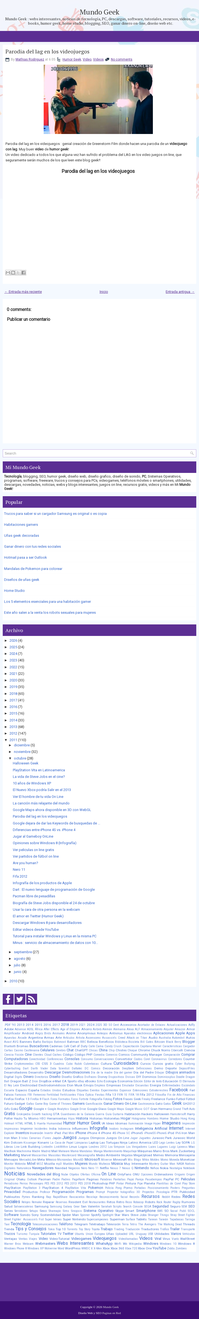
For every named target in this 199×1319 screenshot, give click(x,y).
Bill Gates (146, 1042)
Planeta (149, 1183)
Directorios (41, 1077)
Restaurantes (97, 1202)
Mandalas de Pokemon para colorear (33, 569)
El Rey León (11, 1085)
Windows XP (36, 1248)
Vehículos (188, 1234)
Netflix (104, 1168)
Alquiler (169, 1029)
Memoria (171, 1155)
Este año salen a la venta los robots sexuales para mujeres (50, 612)
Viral (158, 1239)
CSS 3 (47, 1064)
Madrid (46, 1151)
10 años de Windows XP (32, 783)
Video (87, 59)
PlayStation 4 (52, 1188)
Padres (65, 1179)
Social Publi (178, 1211)
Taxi (7, 1224)
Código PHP (83, 1055)
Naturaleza (24, 1168)
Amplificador (12, 1033)
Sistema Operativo (98, 1211)
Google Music (133, 1109)
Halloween (161, 1114)
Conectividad (37, 1059)
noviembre (22, 752)
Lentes (170, 1142)
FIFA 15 (122, 1095)
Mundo (93, 1164)
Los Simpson (116, 1147)
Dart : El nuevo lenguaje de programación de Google (54, 889)
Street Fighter (186, 1215)
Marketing (12, 1155)
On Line (109, 1174)
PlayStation (12, 1188)
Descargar (53, 1072)
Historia (82, 1118)
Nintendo (142, 1168)
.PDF (7, 1025)
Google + (40, 1109)
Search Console (133, 1206)
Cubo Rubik (74, 1064)
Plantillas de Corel (168, 1183)
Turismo (21, 1234)
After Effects (51, 1029)
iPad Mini (68, 1133)
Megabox (127, 1155)
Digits (18, 1077)
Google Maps (115, 1109)
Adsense (20, 1029)
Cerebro (61, 1050)
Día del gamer (123, 1072)
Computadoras (16, 1059)
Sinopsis (76, 1211)
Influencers (80, 1128)
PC (177, 1179)
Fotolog (107, 1099)
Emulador (128, 1085)
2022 (13, 667)
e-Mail (56, 1081)
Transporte (188, 1229)
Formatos (64, 1099)
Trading (119, 1229)
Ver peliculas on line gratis (33, 850)
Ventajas (10, 1239)
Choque (132, 1050)
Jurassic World (184, 1138)
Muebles (68, 1164)
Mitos (145, 1159)
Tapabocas (177, 1219)
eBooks (90, 1081)
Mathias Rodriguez (30, 59)
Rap (48, 1197)
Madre (36, 1151)
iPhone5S (150, 1133)
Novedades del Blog (43, 1174)
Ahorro (86, 1029)
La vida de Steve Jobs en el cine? (39, 777)
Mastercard (69, 1155)
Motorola (20, 1164)
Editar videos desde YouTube (36, 929)
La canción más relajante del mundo (41, 803)
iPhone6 (161, 1133)
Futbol (180, 1099)
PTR (174, 1192)
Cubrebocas (91, 1064)
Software (11, 1215)
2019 (13, 687)
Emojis (89, 1085)
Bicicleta (133, 1042)
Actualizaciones (177, 1025)
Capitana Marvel (150, 1046)
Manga (98, 1151)
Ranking (38, 1197)
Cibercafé (177, 1050)
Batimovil (60, 1042)
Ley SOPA (183, 1142)
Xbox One (145, 1248)
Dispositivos (116, 1077)
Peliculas (188, 1179)
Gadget (19, 1104)
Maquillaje (130, 1151)
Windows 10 (168, 1244)
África (39, 1029)
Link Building (30, 1147)
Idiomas (121, 1123)
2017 (13, 700)
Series (8, 1211)
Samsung (41, 1206)
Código (68, 1055)
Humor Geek (72, 59)
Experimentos (109, 1090)
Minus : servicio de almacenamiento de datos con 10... (55, 943)
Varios (176, 1234)
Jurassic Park (162, 1138)
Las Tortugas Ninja (113, 1142)
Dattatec (77, 1068)
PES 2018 (84, 1183)
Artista (80, 1038)
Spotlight (107, 1215)
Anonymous (86, 1033)
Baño (37, 1042)
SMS (159, 1211)
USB (150, 1234)
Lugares (162, 1147)
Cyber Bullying (185, 1064)
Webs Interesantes (75, 1243)
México (51, 1159)
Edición (138, 1081)
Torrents (72, 1229)
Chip (112, 1050)
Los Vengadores (136, 1147)
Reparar (48, 1202)
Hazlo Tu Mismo (26, 1118)
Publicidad (187, 1192)
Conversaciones (104, 1059)
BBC (83, 1042)
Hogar (125, 1118)
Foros (74, 1099)
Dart (25, 1068)
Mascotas (54, 1155)
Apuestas (10, 1038)
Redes (175, 1197)
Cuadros (58, 1064)
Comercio (111, 1055)
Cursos (145, 1064)
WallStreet (187, 1239)
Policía (109, 1188)
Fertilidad (53, 1095)
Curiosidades (126, 1063)
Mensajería (187, 1155)
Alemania (119, 1029)
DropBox (45, 1081)
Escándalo (188, 1085)
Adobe (9, 1029)
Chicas (93, 1050)
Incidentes (40, 1128)
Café (66, 1046)
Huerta (41, 1123)
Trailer (175, 1229)
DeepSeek (128, 1068)
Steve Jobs (138, 1215)
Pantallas (119, 1179)
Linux (73, 1147)
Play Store (188, 1183)
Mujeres (81, 1163)
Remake (37, 1202)
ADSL (30, 1029)
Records (134, 1197)
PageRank (78, 1179)
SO (166, 1211)
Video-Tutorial (59, 1239)
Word (61, 1248)
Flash (45, 1099)
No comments (121, 59)
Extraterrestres (158, 1090)
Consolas (71, 1059)
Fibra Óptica (85, 1095)
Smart (129, 1211)
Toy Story (84, 1229)
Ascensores (93, 1038)
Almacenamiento (151, 1029)
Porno (128, 1188)
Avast (7, 1042)
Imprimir (26, 1128)
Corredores (175, 1059)
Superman (117, 1219)
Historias (96, 1118)
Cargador (189, 1046)
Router (167, 1202)
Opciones (147, 1174)
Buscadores (39, 1046)
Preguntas (188, 1188)
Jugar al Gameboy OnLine (33, 836)
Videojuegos (105, 1238)
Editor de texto (153, 1081)
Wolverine (50, 1248)
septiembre (23, 952)
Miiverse (106, 1159)
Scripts (117, 1206)
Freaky (146, 1099)
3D (105, 1025)
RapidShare (60, 1197)
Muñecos (104, 1164)
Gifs (7, 1109)
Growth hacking (41, 1114)
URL (131, 1234)
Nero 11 (19, 869)
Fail (192, 1090)
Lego (162, 1142)
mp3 (59, 1164)
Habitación (132, 1114)
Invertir (48, 1133)
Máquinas (145, 1151)
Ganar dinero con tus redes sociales (32, 546)
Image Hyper (152, 1123)
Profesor (45, 1192)
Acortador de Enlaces (151, 1025)
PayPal (169, 1179)
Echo (100, 1081)
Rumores (188, 1202)
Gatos (167, 1104)
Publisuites (12, 1197)
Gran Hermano (161, 1109)
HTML (19, 1123)
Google (25, 1108)
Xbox (106, 1248)
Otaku (20, 1179)
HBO (43, 1118)
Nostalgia (176, 1168)
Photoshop (100, 1183)
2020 (13, 680)
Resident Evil (78, 1202)
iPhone (80, 1133)
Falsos (9, 1095)
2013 (13, 727)
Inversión (36, 1133)
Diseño (55, 1077)
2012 (13, 733)
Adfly (191, 1025)
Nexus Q (127, 1168)
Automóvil (178, 1038)
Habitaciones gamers (21, 525)
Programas (85, 1192)
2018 (13, 694)
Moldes (154, 1159)
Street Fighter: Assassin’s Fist (24, 1219)
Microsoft (92, 1159)
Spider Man (70, 1215)
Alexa (130, 1029)
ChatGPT (81, 1050)
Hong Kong (187, 1118)
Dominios (149, 1077)
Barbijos (47, 1042)
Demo (158, 1068)
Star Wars (121, 1215)
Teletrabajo (97, 1224)
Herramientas (57, 1118)
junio (18, 972)
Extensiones (140, 1090)
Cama (99, 1046)
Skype (119, 1211)
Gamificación (93, 1104)
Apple (180, 1033)
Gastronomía (146, 1104)
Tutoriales (48, 1234)
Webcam (28, 1244)
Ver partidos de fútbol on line (36, 856)
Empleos (99, 1085)
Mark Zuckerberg (182, 1151)
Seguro (175, 1206)
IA (103, 1123)
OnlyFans (124, 1174)
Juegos (69, 1137)
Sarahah (106, 1206)
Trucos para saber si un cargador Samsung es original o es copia (55, 514)
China (103, 1050)
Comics (124, 1055)
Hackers (147, 1114)
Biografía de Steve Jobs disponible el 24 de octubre (54, 903)
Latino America (140, 1142)
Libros (8, 1147)
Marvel (26, 1155)
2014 (13, 720)
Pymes (26, 1197)
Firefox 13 (22, 1099)
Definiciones (144, 1068)
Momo (164, 1159)
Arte (58, 1038)
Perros (24, 1183)
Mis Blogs (134, 1159)
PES (46, 1183)
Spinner (85, 1215)
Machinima (24, 1151)
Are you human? (25, 863)
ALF (137, 1029)
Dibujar (159, 1072)
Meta (41, 1159)
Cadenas (56, 1046)
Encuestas (142, 1085)
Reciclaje (91, 1197)
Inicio (104, 292)
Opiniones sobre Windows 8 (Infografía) (44, 843)
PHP (112, 1183)
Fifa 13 (111, 1095)
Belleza (92, 1042)
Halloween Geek (25, 763)
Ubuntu (79, 1234)
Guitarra (117, 1114)
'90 (14, 1025)
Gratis (9, 1113)
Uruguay (141, 1234)
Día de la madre (101, 1072)
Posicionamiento (158, 1188)
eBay (81, 1081)
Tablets (141, 1219)
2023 (13, 660)
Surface (130, 1219)
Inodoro (113, 1128)
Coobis (138, 1059)
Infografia (98, 1128)
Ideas (110, 1123)
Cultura (106, 1064)
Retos (111, 1202)
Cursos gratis (163, 1064)
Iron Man (188, 1133)
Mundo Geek (99, 11)
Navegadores (43, 1168)
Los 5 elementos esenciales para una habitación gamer (47, 601)
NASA (180, 1164)
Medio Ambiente (108, 1155)
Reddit (166, 1197)
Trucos (9, 1234)
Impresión (188, 1123)
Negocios (74, 1168)
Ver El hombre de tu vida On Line (38, 797)
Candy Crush (113, 1046)
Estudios (69, 1090)
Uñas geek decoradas (21, 535)
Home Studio (14, 591)
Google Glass (96, 1109)
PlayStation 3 (31, 1188)
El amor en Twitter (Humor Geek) (38, 916)
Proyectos (148, 1192)
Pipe (140, 1183)
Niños (154, 1168)
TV (59, 1234)
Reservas (61, 1202)
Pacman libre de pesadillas (34, 896)
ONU (136, 1174)
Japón (56, 1138)
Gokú (14, 1109)
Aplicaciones (163, 1033)
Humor (69, 1123)
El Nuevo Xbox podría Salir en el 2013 (42, 790)
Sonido (25, 1215)
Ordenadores (163, 1174)
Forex (54, 1099)
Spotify (96, 1215)
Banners (26, 1042)
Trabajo (107, 1229)
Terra (125, 1224)
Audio (153, 1038)
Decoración (111, 1068)
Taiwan (153, 1219)
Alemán (107, 1029)
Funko (170, 1099)
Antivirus (116, 1033)
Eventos (95, 1090)
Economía (125, 1081)
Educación (170, 1081)
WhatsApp (104, 1243)
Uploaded (121, 1234)
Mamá (74, 1151)
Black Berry (173, 1042)
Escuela (9, 1090)
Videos (98, 59)
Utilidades (162, 1234)
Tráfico (164, 1229)
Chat (70, 1050)
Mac (192, 1147)
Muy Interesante (136, 1164)
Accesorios (128, 1025)
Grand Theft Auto (184, 1109)
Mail (54, 1151)
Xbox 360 (117, 1248)
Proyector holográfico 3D (123, 1192)
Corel (147, 1059)
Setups (33, 1211)
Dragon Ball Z (20, 1081)
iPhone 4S (108, 1133)
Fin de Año (174, 1095)
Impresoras (11, 1128)
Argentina (35, 1038)
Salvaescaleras (23, 1206)
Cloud (48, 1055)
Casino (18, 1050)
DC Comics (92, 1068)
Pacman (44, 1179)
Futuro (9, 1104)
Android (28, 1033)
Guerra (99, 1114)
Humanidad (54, 1123)
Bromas (22, 1046)
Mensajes (11, 1159)
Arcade (22, 1038)
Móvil (31, 1163)
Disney (103, 1077)
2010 (13, 981)
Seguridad (160, 1206)
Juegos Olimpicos (91, 1138)
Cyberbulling (12, 1068)
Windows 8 (186, 1244)
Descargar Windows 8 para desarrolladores (47, 923)
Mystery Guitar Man (162, 1164)
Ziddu (171, 1248)
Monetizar (187, 1159)
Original (9, 1179)
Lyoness (182, 1147)
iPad (57, 1133)
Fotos (117, 1099)
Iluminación (135, 1123)
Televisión (113, 1224)
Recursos (150, 1196)
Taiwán (163, 1219)
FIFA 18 (134, 1095)
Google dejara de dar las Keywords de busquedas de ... (56, 823)
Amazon (180, 1029)
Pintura (130, 1183)
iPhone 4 (93, 1133)
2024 (13, 654)
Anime (71, 1033)
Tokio (51, 1229)
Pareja (139, 1179)
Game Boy (41, 1104)
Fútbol (190, 1099)
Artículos (69, 1038)
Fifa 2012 (20, 876)
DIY (138, 1077)
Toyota (95, 1229)
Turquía (34, 1234)
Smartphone (146, 1211)
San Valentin (90, 1206)
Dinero (28, 1077)
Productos (30, 1192)
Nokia (164, 1168)
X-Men (98, 1248)
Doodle (180, 1077)
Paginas (93, 1179)
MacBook (10, 1151)
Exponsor (125, 1090)
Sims (66, 1211)
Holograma (139, 1118)
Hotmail (9, 1123)
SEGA (147, 1206)
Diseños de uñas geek (21, 580)
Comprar (188, 1054)
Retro (120, 1202)
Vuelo (175, 1239)
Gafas (30, 1104)
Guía (108, 1114)
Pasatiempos (153, 1179)
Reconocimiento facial (113, 1197)
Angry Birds (43, 1033)
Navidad (61, 1168)
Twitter (68, 1234)
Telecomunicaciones (45, 1224)
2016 (13, 707)
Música (117, 1163)
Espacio (21, 1090)
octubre (20, 758)
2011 (13, 740)
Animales (58, 1033)
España (33, 1090)
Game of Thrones (60, 1104)
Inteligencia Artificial (151, 1128)
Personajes (36, 1183)
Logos (82, 1147)
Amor (190, 1029)
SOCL (191, 1211)
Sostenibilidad (50, 1215)
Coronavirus (159, 1059)
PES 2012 (57, 1183)
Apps (190, 1033)
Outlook (32, 1179)
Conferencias (55, 1059)
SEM (184, 1206)
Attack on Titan (137, 1038)
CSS (37, 1064)
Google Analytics (58, 1109)
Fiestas (100, 1095)
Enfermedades (171, 1085)
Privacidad (12, 1192)
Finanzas (189, 1095)
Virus (166, 1239)
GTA (56, 1114)
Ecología (110, 1081)
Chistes (121, 1050)
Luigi (172, 1147)
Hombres (153, 1118)
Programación (63, 1192)
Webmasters (45, 1243)
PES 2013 (70, 1183)
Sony (35, 1215)
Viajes (33, 1239)
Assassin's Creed (113, 1038)
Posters (175, 1188)
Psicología (163, 1192)
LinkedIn (47, 1147)
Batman (73, 1042)
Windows (150, 1243)
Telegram (81, 1224)
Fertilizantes (68, 1095)
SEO (191, 1206)
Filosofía (160, 1095)
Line (17, 1147)
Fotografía (96, 1099)
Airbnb (97, 1029)
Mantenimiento (112, 1151)
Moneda (174, 1159)
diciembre (22, 745)
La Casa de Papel (61, 1142)
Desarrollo (35, 1072)
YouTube (159, 1248)
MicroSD (78, 1159)
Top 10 (61, 1229)
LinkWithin (61, 1147)
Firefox (9, 1099)
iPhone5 (137, 1133)
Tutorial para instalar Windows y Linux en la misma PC (54, 936)
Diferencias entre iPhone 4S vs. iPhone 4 (44, 830)
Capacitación (131, 1046)
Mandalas (86, 1151)
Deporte (171, 1068)
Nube (64, 1174)
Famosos (20, 1095)
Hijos (71, 1118)
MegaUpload (142, 1155)
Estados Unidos (50, 1090)
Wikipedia (135, 1244)
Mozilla (49, 1164)
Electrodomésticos (52, 1085)
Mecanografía (86, 1155)
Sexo (43, 1211)
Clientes (38, 1055)
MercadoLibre (28, 1159)
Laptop (94, 1142)
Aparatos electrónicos (138, 1033)
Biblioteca (121, 1042)
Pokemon (95, 1188)
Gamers (78, 1103)
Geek (177, 1103)
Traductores (150, 1229)
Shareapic (55, 1211)
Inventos (22, 1133)
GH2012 (189, 1104)
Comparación (171, 1055)
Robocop (138, 1202)
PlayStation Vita (75, 1188)
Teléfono (66, 1224)
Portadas (140, 1188)
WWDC (85, 1248)
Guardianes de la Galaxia (77, 1114)
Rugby (176, 1202)
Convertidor (123, 1059)
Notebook (189, 1168)
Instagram (126, 1128)
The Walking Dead (170, 1224)
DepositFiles (187, 1068)
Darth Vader (39, 1068)
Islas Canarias (31, 1138)
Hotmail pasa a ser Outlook (25, 557)
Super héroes (53, 1219)
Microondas (64, 1159)
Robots (150, 1202)
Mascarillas (39, 1155)
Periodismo (11, 1183)
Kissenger (30, 1142)
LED (155, 1142)
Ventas (23, 1239)
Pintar (120, 1183)
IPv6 (178, 1133)
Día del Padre (143, 1072)
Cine (28, 1054)
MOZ (40, 1164)
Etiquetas (83, 1090)
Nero (84, 1168)
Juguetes (145, 1138)
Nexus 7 (115, 1168)
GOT (146, 1109)
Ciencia (189, 1050)
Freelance (158, 1099)
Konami (43, 1142)
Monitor (9, 1164)
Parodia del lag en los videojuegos (47, 51)
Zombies (181, 1248)
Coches (57, 1055)
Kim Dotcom (13, 1142)
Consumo (87, 1059)
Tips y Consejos (30, 1228)
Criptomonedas (24, 1064)
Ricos (128, 1202)
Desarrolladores (15, 1072)
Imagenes (171, 1123)
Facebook (178, 1089)
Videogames (81, 1239)
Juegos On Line (117, 1138)
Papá (130, 1179)
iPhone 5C (123, 1133)
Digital (9, 1077)
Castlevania (31, 1050)
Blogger (188, 1042)
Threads (189, 1224)
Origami (179, 1174)
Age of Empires (70, 1029)
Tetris (133, 1224)
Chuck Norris (160, 1050)
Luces (152, 1147)
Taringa (190, 1219)
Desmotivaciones (76, 1072)
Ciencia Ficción (14, 1055)
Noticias (14, 1173)
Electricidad (28, 1085)
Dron (35, 1081)
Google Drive (78, 1109)
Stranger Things (158, 1215)
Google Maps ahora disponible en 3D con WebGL (52, 810)
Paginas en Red (111, 1313)
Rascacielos (77, 1197)
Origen (190, 1174)
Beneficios (106, 1042)
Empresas (113, 1085)
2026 (13, 640)
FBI (30, 1095)
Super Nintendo (74, 1219)
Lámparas (81, 1142)
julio (17, 965)
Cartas (8, 1050)
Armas (49, 1038)
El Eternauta (187, 1081)
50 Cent (114, 1025)
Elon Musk (74, 1085)
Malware (64, 1151)
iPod (171, 1133)
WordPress (73, 1248)
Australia (165, 1038)
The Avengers (147, 1224)
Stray (173, 1215)
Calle (91, 1046)
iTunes (46, 1138)
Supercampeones (97, 1219)
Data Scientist (59, 1068)
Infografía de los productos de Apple (42, 883)
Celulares (47, 1050)
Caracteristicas (172, 1046)
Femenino (39, 1095)
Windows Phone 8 (15, 1248)
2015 (13, 713)
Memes (158, 1155)
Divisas (130, 1077)
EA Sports (69, 1081)
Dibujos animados (180, 1072)
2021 (13, 674)
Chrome (144, 1050)
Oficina (95, 1174)
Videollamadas (128, 1239)
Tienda (9, 1229)
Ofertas (85, 1174)
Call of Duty (79, 1046)
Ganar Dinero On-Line (120, 1103)
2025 (13, 647)
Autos (190, 1038)
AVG (16, 1042)
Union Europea (95, 1234)
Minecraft (120, 1159)
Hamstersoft (178, 1114)
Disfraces (90, 1077)
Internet (176, 1128)
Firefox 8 (35, 1099)
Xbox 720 (131, 1248)
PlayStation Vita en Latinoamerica (39, 770)
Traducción (132, 1229)
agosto (19, 959)
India (53, 1128)
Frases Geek (132, 1099)
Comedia (99, 1055)
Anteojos (102, 1033)
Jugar (134, 1138)
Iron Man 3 (12, 1138)
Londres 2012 (98, 1147)
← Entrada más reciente (23, 292)
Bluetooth (10, 1046)
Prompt (100, 1192)
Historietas (112, 1118)
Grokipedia (23, 1114)
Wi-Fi (117, 1244)
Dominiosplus (166, 1077)
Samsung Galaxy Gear (65, 1206)
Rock (159, 1202)
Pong (118, 1188)
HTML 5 (30, 1123)
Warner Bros (12, 1244)
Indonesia (64, 1128)
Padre (56, 1179)
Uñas (110, 1234)
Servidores (21, 1211)
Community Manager (146, 1055)
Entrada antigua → (180, 292)
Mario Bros (161, 1151)
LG (193, 1142)
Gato (158, 1104)
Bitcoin (160, 1042)
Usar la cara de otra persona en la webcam (46, 909)
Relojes (26, 1202)
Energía (155, 1085)
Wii (125, 1244)
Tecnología (21, 1223)
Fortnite (83, 1099)
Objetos (74, 1174)
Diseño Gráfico (72, 1077)
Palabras (106, 1179)
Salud (8, 1206)
